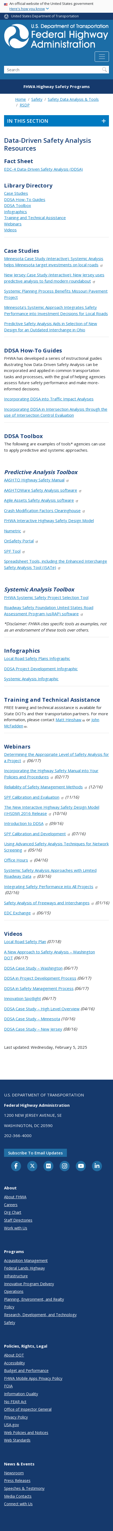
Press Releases (17, 1480)
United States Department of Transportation (45, 16)
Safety (36, 99)
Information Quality (21, 1393)
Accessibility (14, 1362)
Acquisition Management (26, 1260)
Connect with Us (18, 1503)
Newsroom (14, 1472)
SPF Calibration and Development (37, 833)
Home (20, 99)
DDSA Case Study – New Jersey (33, 1029)
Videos (10, 229)
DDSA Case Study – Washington (33, 968)
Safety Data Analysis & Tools (73, 99)
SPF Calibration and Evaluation (34, 797)
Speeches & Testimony (24, 1488)
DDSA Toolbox (17, 205)
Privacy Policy (16, 1417)
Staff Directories (18, 1220)
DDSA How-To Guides (24, 199)
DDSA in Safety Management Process (39, 988)
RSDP (25, 105)
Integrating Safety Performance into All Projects (51, 886)
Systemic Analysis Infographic (31, 678)
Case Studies (16, 193)
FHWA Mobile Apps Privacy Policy (33, 1378)
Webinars (13, 223)
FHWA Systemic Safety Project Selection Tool (46, 597)
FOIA (8, 1385)
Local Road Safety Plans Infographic (37, 658)
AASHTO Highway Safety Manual (36, 480)
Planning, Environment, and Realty (34, 1299)
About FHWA (15, 1196)
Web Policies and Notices (26, 1432)
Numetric (15, 530)
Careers (11, 1204)
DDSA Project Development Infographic (41, 668)
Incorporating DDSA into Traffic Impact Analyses (49, 399)
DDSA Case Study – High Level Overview (42, 1008)
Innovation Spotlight (22, 998)
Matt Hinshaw (70, 719)
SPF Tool (14, 551)
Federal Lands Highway (24, 1268)
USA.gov (11, 1424)
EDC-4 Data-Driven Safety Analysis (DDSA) (43, 169)
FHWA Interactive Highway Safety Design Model (49, 520)
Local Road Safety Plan (25, 941)
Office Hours (18, 860)
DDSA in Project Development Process (40, 978)
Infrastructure (16, 1275)
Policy (9, 1306)
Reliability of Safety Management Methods (46, 786)
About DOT (14, 1355)
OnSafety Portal (21, 540)
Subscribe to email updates (35, 1152)
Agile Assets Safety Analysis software (41, 500)
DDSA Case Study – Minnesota (32, 1018)
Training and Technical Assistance (35, 217)
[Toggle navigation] (102, 56)
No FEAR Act (15, 1401)
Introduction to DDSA (26, 823)
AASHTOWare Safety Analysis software (43, 490)
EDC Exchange (20, 912)
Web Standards (17, 1440)
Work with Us (15, 1228)
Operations (13, 1291)
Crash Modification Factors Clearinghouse (44, 510)
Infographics (15, 211)
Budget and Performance (26, 1370)
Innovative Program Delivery (29, 1283)
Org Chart (12, 1212)
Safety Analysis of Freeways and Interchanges (49, 902)
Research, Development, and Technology (40, 1314)
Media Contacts (18, 1496)
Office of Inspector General (28, 1409)
